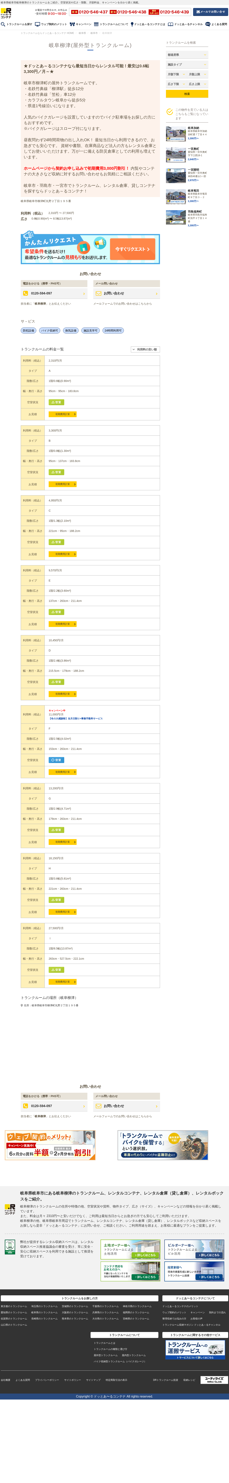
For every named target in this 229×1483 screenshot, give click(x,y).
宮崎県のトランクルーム (136, 1318)
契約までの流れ (217, 1312)
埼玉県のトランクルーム (44, 1306)
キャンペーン (83, 24)
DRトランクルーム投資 (165, 1380)
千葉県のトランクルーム (105, 1306)
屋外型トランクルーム (106, 1355)
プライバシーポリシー (47, 1380)
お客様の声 (196, 1318)
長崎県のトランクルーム (44, 1318)
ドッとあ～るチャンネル (188, 24)
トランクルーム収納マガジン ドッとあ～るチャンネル (191, 1324)
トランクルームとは (104, 1343)
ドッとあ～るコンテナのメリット (180, 1306)
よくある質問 (219, 24)
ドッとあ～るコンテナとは (149, 24)
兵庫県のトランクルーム (105, 1312)
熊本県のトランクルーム (75, 1318)
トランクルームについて (114, 24)
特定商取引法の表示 (116, 1380)
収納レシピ (189, 1380)
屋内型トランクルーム (134, 1355)
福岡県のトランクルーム (136, 1312)
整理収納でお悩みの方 (174, 1318)
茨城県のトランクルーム (75, 1306)
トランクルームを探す (19, 24)
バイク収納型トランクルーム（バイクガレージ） (120, 1361)
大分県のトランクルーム (105, 1318)
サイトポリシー (72, 1380)
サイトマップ (93, 1380)
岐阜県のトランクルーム (44, 1312)
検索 (187, 93)
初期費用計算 (62, 414)
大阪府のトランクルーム (75, 1312)
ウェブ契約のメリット (54, 24)
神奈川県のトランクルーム (137, 1306)
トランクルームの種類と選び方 (110, 1349)
